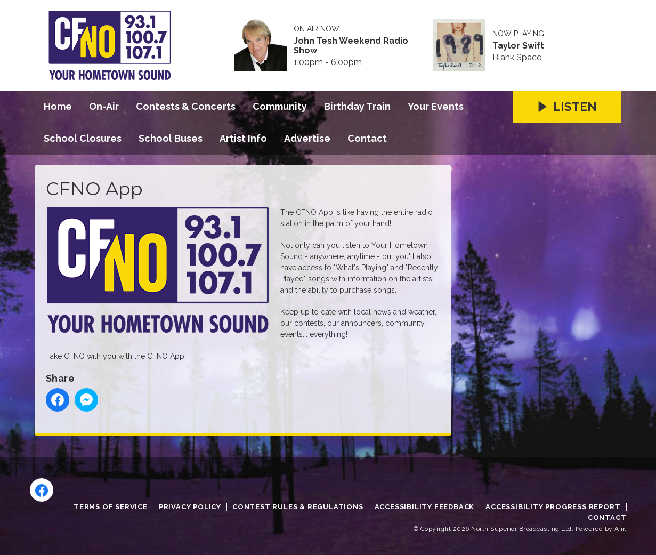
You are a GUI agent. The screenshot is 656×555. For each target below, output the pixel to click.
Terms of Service (111, 507)
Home (58, 106)
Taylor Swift (518, 46)
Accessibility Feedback (425, 507)
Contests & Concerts (186, 106)
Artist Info (243, 138)
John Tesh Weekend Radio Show (351, 45)
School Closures (83, 138)
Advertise (307, 138)
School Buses (171, 138)
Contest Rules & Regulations (297, 507)
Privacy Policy (190, 507)
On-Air (104, 106)
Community (280, 106)
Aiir (619, 529)
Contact (367, 138)
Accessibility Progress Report (552, 507)
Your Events (436, 106)
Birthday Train (357, 106)
